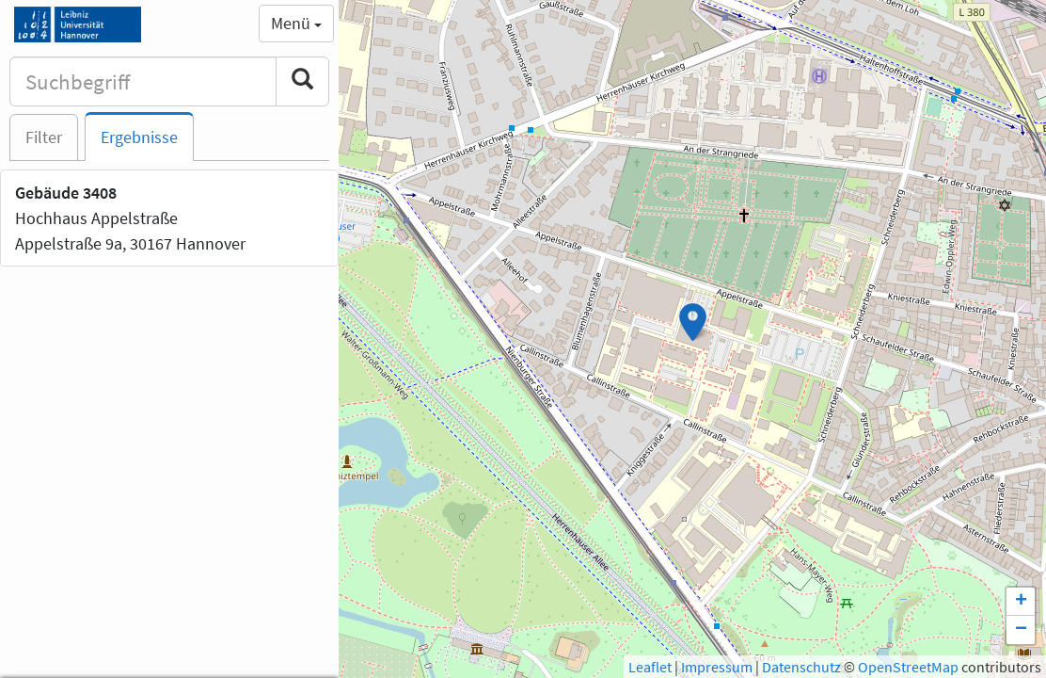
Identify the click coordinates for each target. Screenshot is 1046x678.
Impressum (717, 666)
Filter (43, 137)
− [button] (1021, 630)
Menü (296, 23)
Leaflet (650, 666)
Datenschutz (801, 666)
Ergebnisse (139, 137)
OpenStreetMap (908, 666)
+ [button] (1021, 602)
